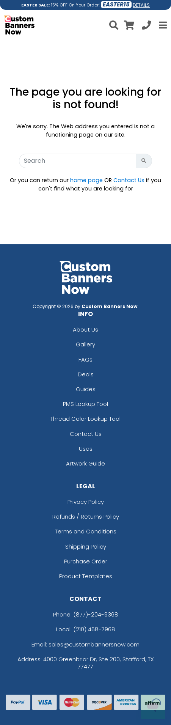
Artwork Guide (85, 463)
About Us (85, 329)
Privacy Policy (85, 502)
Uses (86, 449)
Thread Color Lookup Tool (85, 419)
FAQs (85, 359)
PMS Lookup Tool (85, 404)
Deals (86, 374)
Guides (86, 389)
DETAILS (141, 5)
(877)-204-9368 (95, 614)
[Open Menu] (162, 25)
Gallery (85, 344)
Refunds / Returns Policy (85, 517)
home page (86, 180)
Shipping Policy (85, 546)
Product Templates (85, 576)
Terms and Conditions (85, 531)
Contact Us (128, 180)
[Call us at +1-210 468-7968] (146, 26)
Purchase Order (85, 561)
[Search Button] (144, 161)
